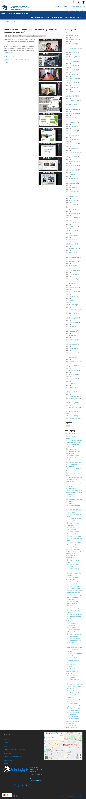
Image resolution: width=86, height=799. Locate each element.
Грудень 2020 (73, 313)
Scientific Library (73, 449)
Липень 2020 (72, 335)
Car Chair (72, 512)
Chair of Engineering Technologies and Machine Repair (74, 538)
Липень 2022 (72, 231)
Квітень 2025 (72, 87)
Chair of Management (76, 684)
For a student (72, 458)
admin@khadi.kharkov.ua (33, 2)
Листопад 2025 (73, 57)
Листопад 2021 (73, 266)
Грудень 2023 (73, 157)
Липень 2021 (72, 283)
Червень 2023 (73, 183)
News (64, 6)
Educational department (75, 499)
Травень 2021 (73, 292)
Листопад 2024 (73, 109)
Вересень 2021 (73, 274)
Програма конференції (10, 56)
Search (73, 2)
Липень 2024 (72, 126)
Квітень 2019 (72, 396)
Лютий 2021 (72, 305)
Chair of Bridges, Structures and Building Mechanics (73, 604)
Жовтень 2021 (73, 270)
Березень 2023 (73, 196)
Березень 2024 (73, 144)
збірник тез (25, 59)
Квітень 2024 (72, 139)
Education (19, 13)
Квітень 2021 (72, 296)
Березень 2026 (73, 39)
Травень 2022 (73, 239)
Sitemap (82, 6)
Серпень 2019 (73, 383)
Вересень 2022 (73, 222)
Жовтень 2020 (73, 322)
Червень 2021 (73, 287)
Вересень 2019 (73, 379)
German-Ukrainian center (75, 477)
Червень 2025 (73, 78)
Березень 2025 (73, 91)
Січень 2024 (72, 152)
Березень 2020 (73, 353)
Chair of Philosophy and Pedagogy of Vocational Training (74, 715)
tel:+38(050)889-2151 (12, 2)
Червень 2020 (73, 340)
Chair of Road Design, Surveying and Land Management (74, 597)
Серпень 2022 (73, 226)
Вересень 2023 (73, 170)
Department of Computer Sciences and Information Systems (73, 630)
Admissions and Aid (36, 17)
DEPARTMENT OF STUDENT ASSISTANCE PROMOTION (73, 721)
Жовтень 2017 (73, 416)
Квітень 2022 (72, 244)
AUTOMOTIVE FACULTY (75, 510)
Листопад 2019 (73, 370)
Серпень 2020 (73, 331)
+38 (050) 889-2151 (36, 775)
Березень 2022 (73, 248)
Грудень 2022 (73, 209)
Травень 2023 (73, 187)
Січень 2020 (72, 361)
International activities (75, 462)
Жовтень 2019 (73, 374)
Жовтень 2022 (73, 218)
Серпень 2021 (73, 279)
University (58, 6)
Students (47, 17)
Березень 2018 (73, 407)
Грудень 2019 (73, 366)
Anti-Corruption (8, 753)
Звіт (68, 426)
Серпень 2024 (73, 122)
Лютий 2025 (72, 96)
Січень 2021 (72, 309)
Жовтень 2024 (73, 113)
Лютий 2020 (72, 357)
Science (26, 13)
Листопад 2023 (73, 161)
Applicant (71, 503)
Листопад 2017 (73, 411)
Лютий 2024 (72, 148)
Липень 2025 (72, 74)
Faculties (12, 13)
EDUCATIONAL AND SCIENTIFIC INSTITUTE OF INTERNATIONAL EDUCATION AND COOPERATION (73, 553)
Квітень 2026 (72, 35)
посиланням (9, 52)
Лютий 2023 (72, 200)
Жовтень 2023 (73, 165)
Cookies (80, 796)
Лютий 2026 (72, 44)
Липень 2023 (72, 179)
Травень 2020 (73, 344)
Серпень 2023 (73, 174)
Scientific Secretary (74, 497)
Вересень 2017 (73, 418)
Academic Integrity (74, 455)
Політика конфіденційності (68, 796)
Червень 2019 (73, 387)
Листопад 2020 (73, 318)
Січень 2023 (72, 205)
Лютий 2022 (72, 253)
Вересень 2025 (73, 65)
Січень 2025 (72, 100)
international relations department (64, 17)
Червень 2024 (73, 131)
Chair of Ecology (74, 608)
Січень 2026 (72, 48)
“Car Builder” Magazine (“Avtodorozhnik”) (15, 749)
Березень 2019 (73, 398)
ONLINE (79, 17)
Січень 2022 (72, 257)
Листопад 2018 (73, 403)
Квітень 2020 (72, 348)
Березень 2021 (73, 300)
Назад (7, 62)
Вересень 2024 (73, 118)
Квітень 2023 (72, 192)
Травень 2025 (73, 83)
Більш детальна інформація (12, 59)
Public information (73, 6)
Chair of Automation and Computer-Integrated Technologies (74, 641)
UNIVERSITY (71, 434)
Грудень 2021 (73, 261)
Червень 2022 (73, 235)
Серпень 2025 (73, 70)
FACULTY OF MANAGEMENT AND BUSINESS (72, 671)
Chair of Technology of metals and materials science (74, 660)
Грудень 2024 (73, 105)
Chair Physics (73, 547)
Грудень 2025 (73, 52)
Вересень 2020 (73, 327)
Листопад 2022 (73, 213)
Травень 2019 (73, 392)
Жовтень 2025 (73, 61)
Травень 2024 (73, 135)
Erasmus (71, 460)
